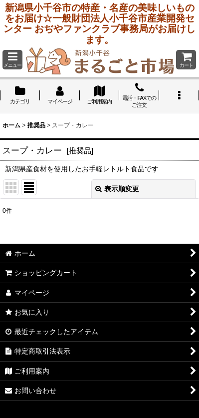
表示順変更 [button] (117, 189)
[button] (12, 59)
